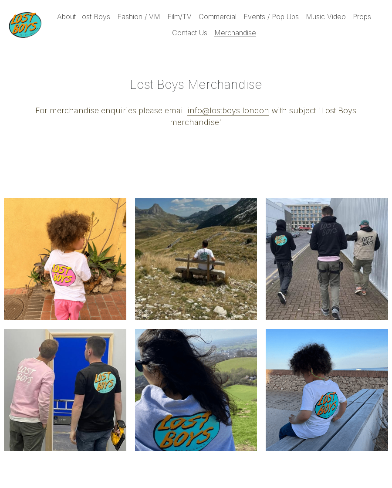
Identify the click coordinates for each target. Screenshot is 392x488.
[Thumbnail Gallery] (65, 259)
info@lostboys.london (228, 110)
